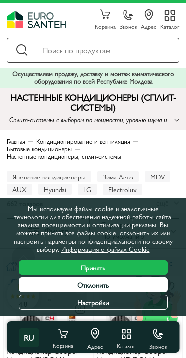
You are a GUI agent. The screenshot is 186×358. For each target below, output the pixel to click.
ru (29, 337)
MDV (157, 176)
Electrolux (122, 189)
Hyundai (55, 189)
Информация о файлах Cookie (105, 249)
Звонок (128, 20)
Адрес (148, 19)
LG (87, 189)
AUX (19, 189)
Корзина (105, 19)
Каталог (169, 26)
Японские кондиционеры (49, 176)
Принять (93, 267)
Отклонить (93, 285)
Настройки (93, 302)
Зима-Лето (118, 176)
